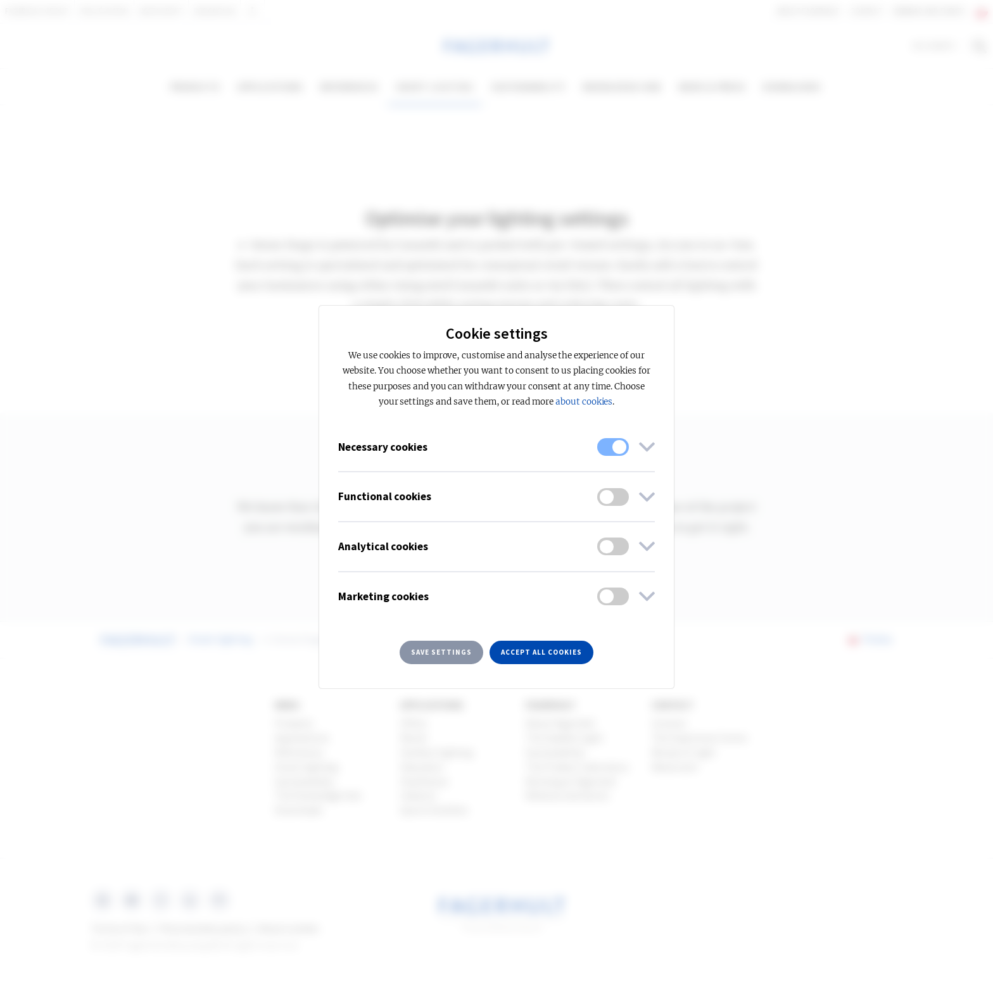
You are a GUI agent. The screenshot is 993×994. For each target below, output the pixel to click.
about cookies (583, 401)
